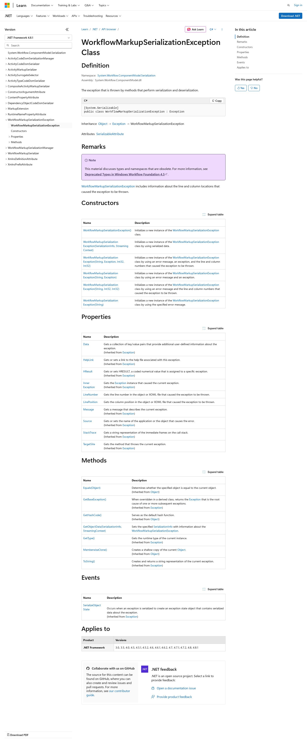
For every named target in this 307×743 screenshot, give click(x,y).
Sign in (298, 5)
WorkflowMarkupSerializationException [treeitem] (35, 125)
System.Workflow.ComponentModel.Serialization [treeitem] (37, 52)
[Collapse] (67, 29)
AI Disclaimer (12, 731)
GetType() (89, 538)
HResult (87, 371)
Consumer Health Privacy (112, 731)
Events (241, 62)
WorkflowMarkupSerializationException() (107, 230)
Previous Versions (35, 731)
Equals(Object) (91, 488)
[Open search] (289, 5)
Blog (53, 731)
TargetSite (89, 444)
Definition (243, 36)
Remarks (242, 42)
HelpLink (88, 360)
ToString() (89, 561)
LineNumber (90, 394)
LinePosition (90, 402)
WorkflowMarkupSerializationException (108, 186)
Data (86, 344)
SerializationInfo (163, 526)
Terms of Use (143, 731)
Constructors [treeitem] (19, 131)
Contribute (70, 731)
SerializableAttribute (110, 134)
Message (88, 409)
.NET (95, 29)
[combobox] (38, 37)
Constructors (245, 47)
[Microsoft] (7, 5)
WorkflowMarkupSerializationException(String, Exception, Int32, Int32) (103, 262)
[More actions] (222, 29)
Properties (243, 52)
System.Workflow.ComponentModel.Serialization (126, 75)
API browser (109, 29)
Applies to (243, 67)
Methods (242, 57)
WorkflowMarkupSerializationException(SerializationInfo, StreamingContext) (105, 246)
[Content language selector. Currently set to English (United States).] (23, 722)
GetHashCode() (92, 515)
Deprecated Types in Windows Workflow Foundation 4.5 (125, 174)
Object (102, 124)
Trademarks (162, 731)
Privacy (85, 731)
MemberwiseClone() (95, 550)
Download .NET (290, 16)
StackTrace (89, 432)
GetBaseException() (94, 499)
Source (87, 421)
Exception (119, 124)
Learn (84, 29)
